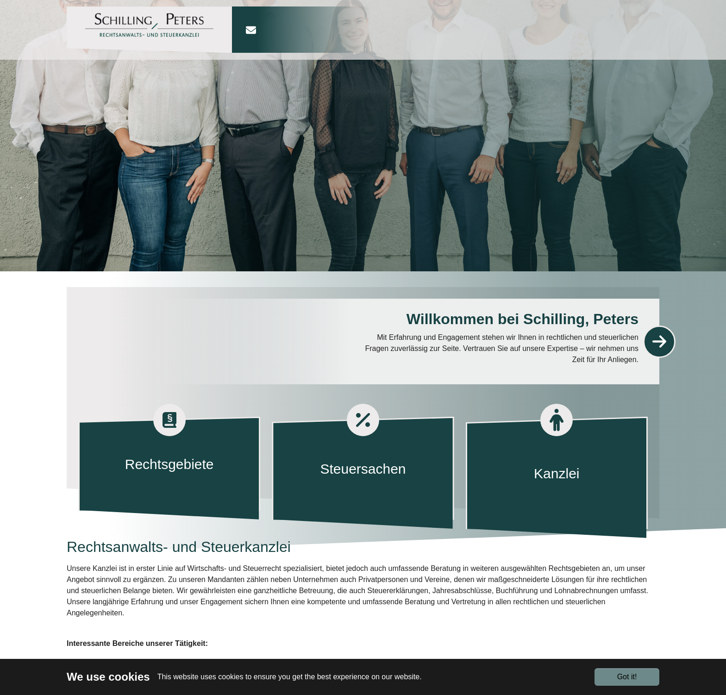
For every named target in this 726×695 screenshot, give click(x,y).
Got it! (627, 677)
